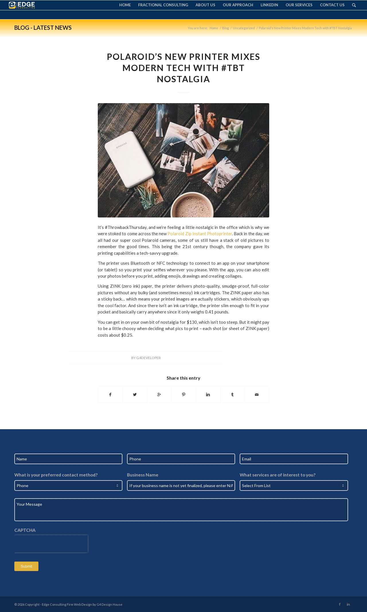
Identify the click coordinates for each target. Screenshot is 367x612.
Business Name (142, 474)
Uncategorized (244, 28)
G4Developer (148, 358)
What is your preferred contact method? (55, 474)
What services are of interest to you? (277, 474)
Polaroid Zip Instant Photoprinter (199, 233)
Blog (225, 28)
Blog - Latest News (43, 27)
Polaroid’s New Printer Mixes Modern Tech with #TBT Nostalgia (183, 67)
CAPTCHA (25, 530)
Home (214, 28)
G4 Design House (109, 604)
